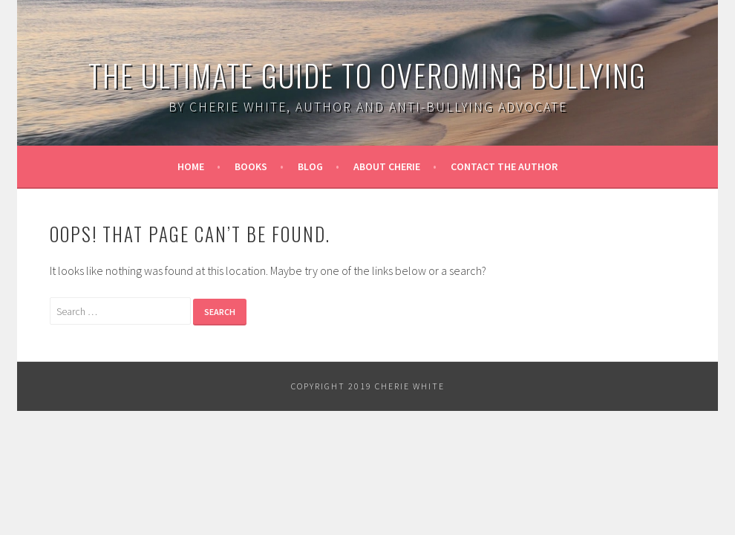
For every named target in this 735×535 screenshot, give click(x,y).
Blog (310, 166)
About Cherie (386, 166)
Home (190, 166)
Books (251, 166)
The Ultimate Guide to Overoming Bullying (367, 75)
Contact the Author (504, 166)
